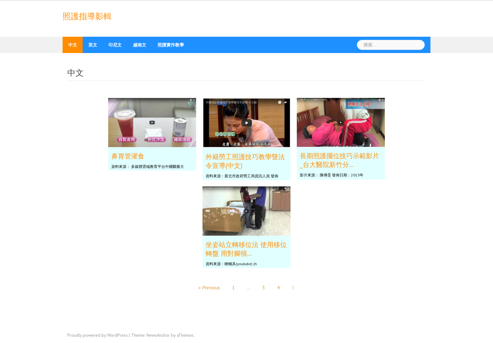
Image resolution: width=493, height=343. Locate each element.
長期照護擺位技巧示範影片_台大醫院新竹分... (339, 160)
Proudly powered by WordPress (97, 335)
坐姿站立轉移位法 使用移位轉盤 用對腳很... (246, 249)
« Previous (209, 287)
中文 (72, 45)
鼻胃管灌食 (127, 156)
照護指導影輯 (87, 16)
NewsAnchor (158, 335)
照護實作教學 (171, 45)
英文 (92, 45)
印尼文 (115, 45)
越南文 (139, 45)
